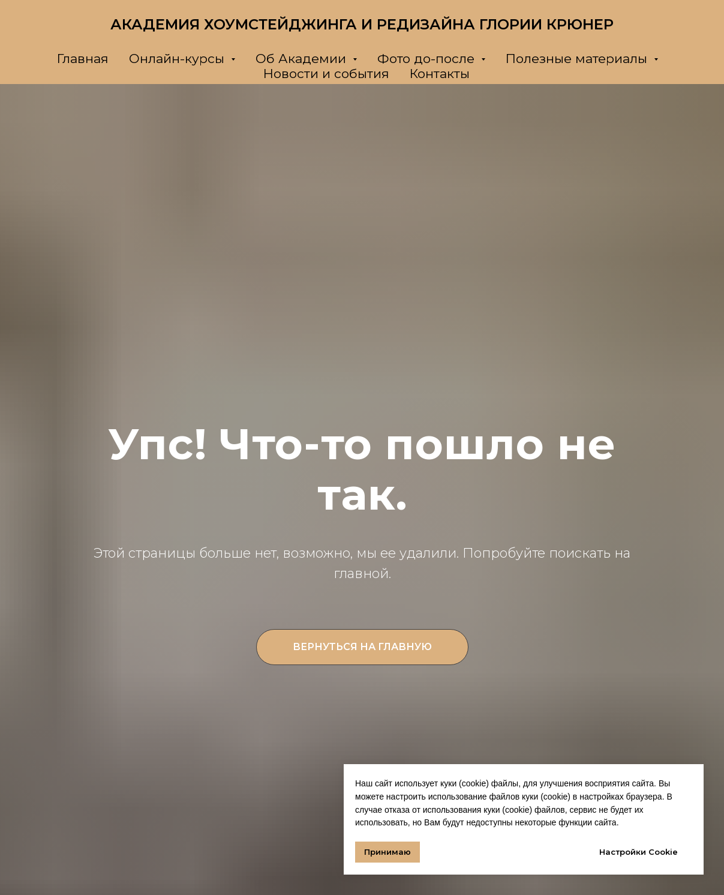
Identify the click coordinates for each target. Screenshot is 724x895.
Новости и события (326, 73)
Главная (83, 58)
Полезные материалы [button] (578, 58)
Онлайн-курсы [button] (178, 58)
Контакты (440, 73)
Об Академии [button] (303, 58)
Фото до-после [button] (427, 58)
